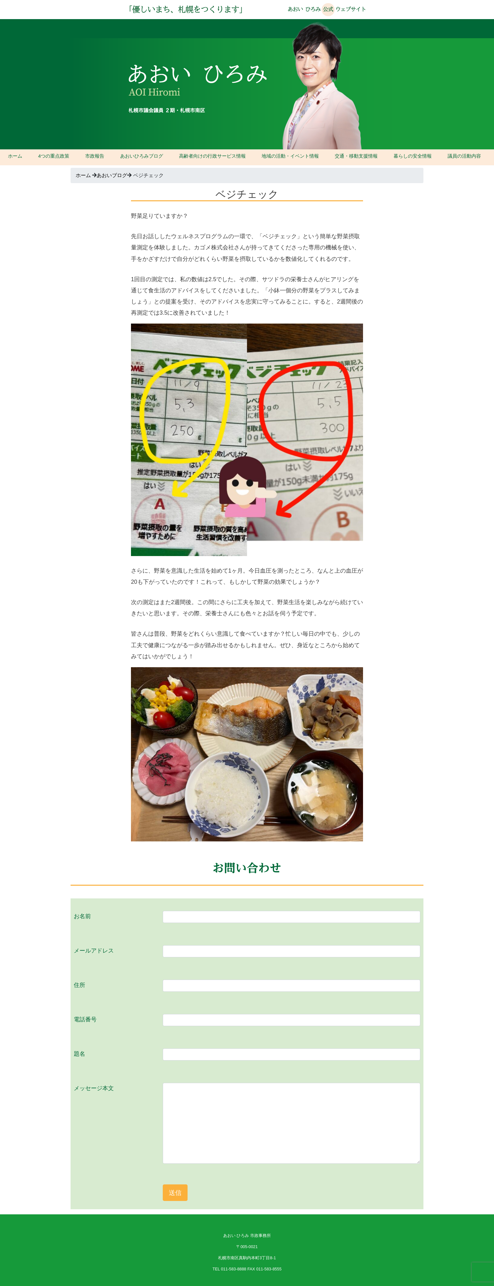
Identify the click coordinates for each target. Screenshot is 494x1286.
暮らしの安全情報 (413, 156)
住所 (79, 985)
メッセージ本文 (94, 1088)
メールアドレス (94, 950)
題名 (79, 1054)
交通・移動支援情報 (356, 156)
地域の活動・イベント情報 (290, 156)
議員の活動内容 (464, 156)
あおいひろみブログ (141, 156)
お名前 (82, 916)
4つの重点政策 (53, 156)
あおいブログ (112, 175)
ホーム (15, 156)
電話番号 (85, 1019)
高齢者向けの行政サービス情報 (212, 156)
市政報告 (94, 156)
